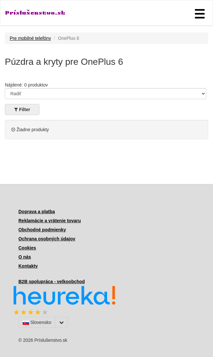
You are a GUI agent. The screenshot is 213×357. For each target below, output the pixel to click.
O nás (24, 256)
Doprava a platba (36, 211)
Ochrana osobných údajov (46, 238)
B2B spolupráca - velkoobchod (51, 281)
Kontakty (28, 266)
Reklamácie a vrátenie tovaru (49, 220)
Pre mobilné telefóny (30, 38)
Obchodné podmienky (42, 229)
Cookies (27, 247)
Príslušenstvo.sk (35, 12)
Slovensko (37, 322)
